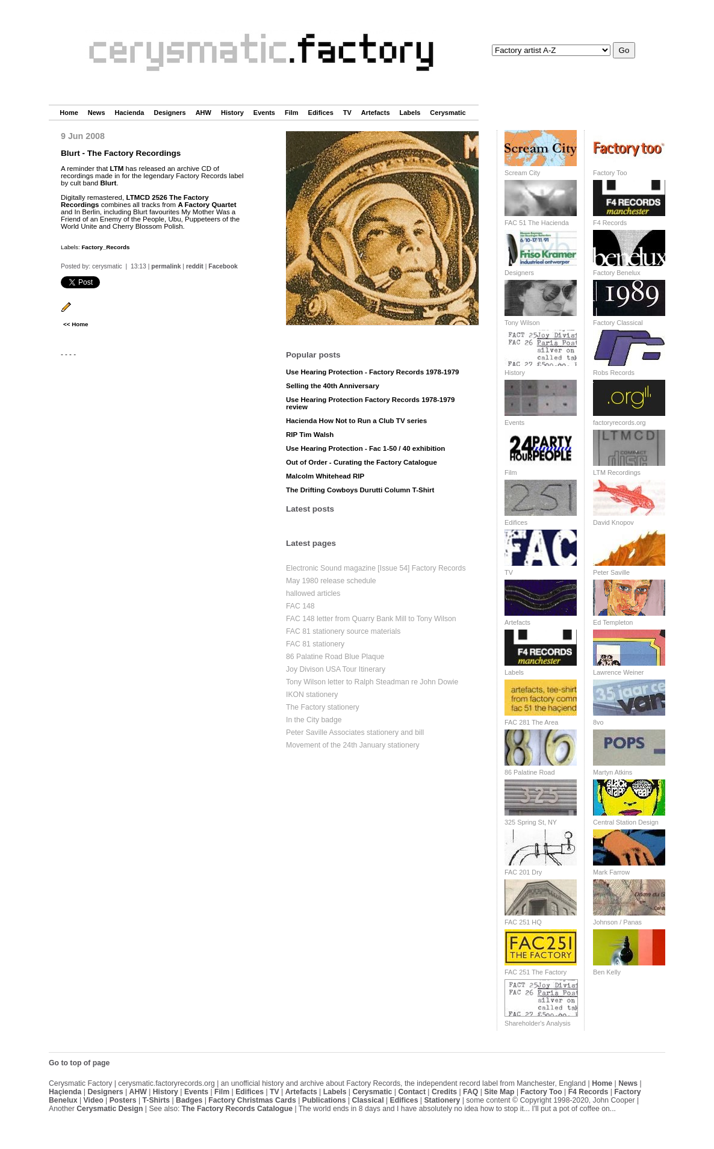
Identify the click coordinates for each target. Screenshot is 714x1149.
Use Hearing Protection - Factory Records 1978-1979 (372, 372)
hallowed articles (313, 593)
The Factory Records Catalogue (237, 1108)
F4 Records (610, 222)
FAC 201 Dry (523, 872)
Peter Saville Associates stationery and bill (355, 732)
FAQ (470, 1092)
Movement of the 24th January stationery (353, 745)
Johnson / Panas (617, 922)
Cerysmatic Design (109, 1108)
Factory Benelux (617, 272)
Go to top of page (79, 1063)
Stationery (442, 1100)
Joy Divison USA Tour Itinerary (335, 669)
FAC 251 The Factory (535, 972)
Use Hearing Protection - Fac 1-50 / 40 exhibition (365, 448)
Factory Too (610, 172)
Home (69, 112)
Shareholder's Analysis (537, 1023)
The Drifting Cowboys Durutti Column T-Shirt (360, 490)
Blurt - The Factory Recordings (121, 153)
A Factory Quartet (207, 204)
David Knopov (613, 522)
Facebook (223, 266)
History (232, 112)
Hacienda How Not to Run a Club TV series (356, 420)
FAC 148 (300, 606)
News (96, 112)
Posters (123, 1100)
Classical (367, 1100)
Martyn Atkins (612, 772)
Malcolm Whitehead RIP (325, 476)
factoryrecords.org (619, 422)
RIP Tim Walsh (310, 434)
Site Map (499, 1092)
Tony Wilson (522, 322)
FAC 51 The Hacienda (536, 222)
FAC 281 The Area (531, 722)
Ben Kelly (607, 972)
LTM (117, 168)
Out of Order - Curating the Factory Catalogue (361, 462)
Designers (169, 112)
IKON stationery (312, 694)
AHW (203, 112)
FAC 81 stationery (315, 644)
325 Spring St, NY (530, 822)
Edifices (321, 112)
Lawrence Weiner (618, 672)
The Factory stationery (322, 707)
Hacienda (129, 112)
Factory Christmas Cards (252, 1100)
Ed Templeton (613, 622)
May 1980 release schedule (331, 581)
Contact (412, 1092)
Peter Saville (611, 572)
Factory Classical (618, 322)
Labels (410, 112)
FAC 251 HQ (523, 922)
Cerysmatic (447, 112)
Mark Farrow (611, 872)
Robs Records (614, 372)
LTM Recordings (617, 472)
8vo (598, 722)
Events (264, 112)
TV (347, 112)
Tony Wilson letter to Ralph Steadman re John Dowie (372, 682)
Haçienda (65, 1092)
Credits (444, 1092)
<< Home (75, 324)
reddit (194, 266)
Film (292, 112)
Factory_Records (105, 247)
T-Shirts (156, 1100)
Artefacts (375, 112)
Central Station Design (626, 822)
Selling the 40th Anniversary (332, 385)
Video (94, 1100)
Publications (324, 1100)
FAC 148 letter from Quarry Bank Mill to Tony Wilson (371, 619)
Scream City (522, 172)
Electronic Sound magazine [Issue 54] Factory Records (376, 568)
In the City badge (314, 720)
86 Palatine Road (529, 772)
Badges (189, 1100)
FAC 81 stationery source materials (343, 631)
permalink (166, 266)
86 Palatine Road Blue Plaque (335, 656)
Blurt (108, 183)
